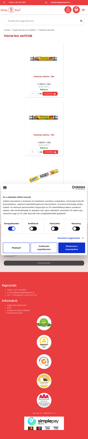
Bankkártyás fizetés (15, 313)
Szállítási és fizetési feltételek (18, 310)
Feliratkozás (44, 263)
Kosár (76, 9)
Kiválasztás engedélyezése (44, 247)
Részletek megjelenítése (69, 238)
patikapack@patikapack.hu (60, 2)
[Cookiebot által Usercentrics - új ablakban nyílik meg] (74, 188)
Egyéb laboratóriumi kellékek (24, 30)
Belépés (68, 9)
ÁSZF (9, 308)
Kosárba (50, 94)
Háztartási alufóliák (46, 30)
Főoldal (7, 30)
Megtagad (16, 248)
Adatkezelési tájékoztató (16, 305)
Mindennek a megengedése (71, 247)
